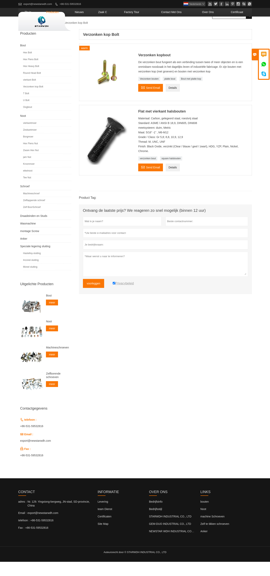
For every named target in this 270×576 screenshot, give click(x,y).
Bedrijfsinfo (156, 515)
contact (26, 506)
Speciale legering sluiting (35, 260)
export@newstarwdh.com (37, 4)
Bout (57, 37)
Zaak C (138, 26)
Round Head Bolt (32, 87)
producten (100, 26)
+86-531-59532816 (70, 4)
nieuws (120, 26)
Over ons (218, 26)
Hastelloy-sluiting (32, 267)
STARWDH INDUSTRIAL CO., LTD (170, 530)
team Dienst (105, 523)
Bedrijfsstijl (155, 523)
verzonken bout (148, 172)
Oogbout (27, 121)
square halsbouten (171, 172)
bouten (205, 515)
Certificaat (240, 26)
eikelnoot (28, 185)
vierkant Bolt (29, 94)
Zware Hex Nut (31, 164)
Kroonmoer (29, 178)
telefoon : (24, 534)
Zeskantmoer (30, 144)
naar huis (25, 37)
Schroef (25, 200)
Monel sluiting (30, 281)
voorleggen (93, 297)
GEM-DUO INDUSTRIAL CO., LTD (170, 538)
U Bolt (26, 114)
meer (52, 316)
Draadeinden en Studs (33, 230)
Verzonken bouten (149, 93)
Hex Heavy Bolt (31, 80)
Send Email (150, 101)
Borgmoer (28, 150)
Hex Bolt (27, 66)
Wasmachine (28, 237)
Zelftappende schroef (34, 214)
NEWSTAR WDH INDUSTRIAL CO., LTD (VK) (177, 545)
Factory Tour (160, 26)
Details (173, 102)
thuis (81, 26)
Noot (23, 130)
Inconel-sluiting (31, 274)
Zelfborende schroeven (53, 389)
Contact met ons (190, 26)
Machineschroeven (57, 361)
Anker (23, 252)
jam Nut (27, 171)
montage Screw (29, 245)
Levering (103, 515)
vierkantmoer (30, 137)
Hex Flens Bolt (30, 73)
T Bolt (26, 107)
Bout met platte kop (191, 93)
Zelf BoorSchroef (32, 221)
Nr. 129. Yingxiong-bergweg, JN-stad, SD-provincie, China (58, 517)
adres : (22, 515)
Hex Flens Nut (30, 157)
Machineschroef (31, 207)
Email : (22, 527)
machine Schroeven (213, 530)
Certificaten (105, 530)
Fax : (21, 541)
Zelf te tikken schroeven (215, 538)
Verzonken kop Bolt (33, 100)
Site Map (103, 538)
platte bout (169, 93)
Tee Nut (27, 191)
